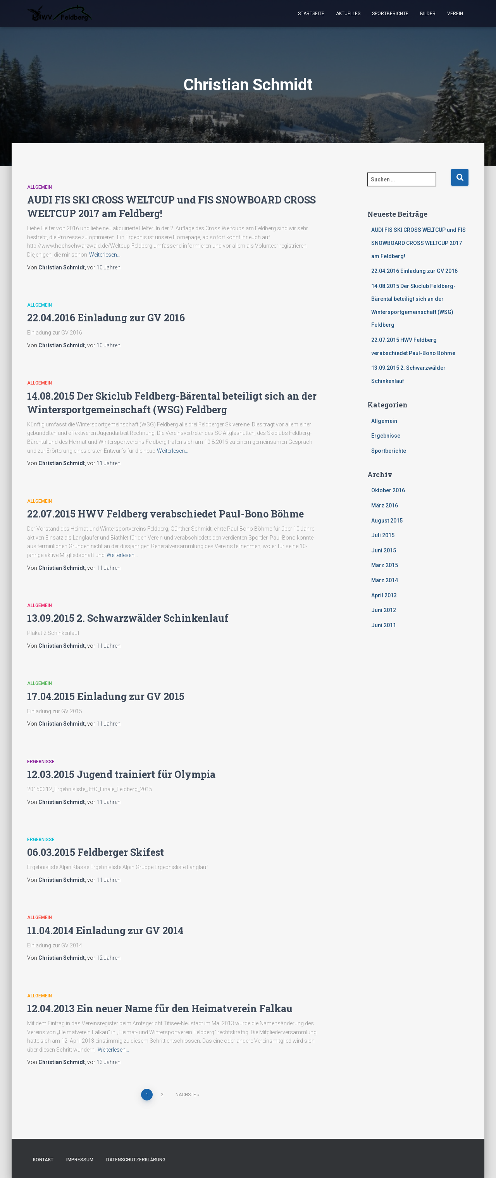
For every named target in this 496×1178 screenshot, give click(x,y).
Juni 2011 (383, 625)
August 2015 (387, 520)
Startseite (311, 13)
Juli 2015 (382, 535)
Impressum (79, 1159)
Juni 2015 (383, 550)
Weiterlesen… (105, 255)
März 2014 (384, 580)
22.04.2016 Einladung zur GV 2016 (106, 317)
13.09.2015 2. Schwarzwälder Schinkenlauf (128, 618)
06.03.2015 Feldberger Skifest (95, 852)
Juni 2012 (383, 610)
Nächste (186, 1094)
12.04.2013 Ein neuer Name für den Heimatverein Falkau (160, 1008)
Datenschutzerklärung (135, 1159)
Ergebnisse (41, 761)
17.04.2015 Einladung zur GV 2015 (105, 696)
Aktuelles (348, 13)
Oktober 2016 (388, 490)
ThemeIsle (456, 1160)
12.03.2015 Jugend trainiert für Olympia (121, 774)
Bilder (428, 13)
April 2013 (384, 595)
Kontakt (43, 1159)
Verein (455, 13)
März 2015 (384, 565)
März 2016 (384, 505)
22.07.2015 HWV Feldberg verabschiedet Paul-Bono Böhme (165, 513)
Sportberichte (390, 13)
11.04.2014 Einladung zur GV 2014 (105, 930)
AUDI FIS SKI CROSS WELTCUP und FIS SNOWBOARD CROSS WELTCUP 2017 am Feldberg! (418, 243)
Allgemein (39, 187)
